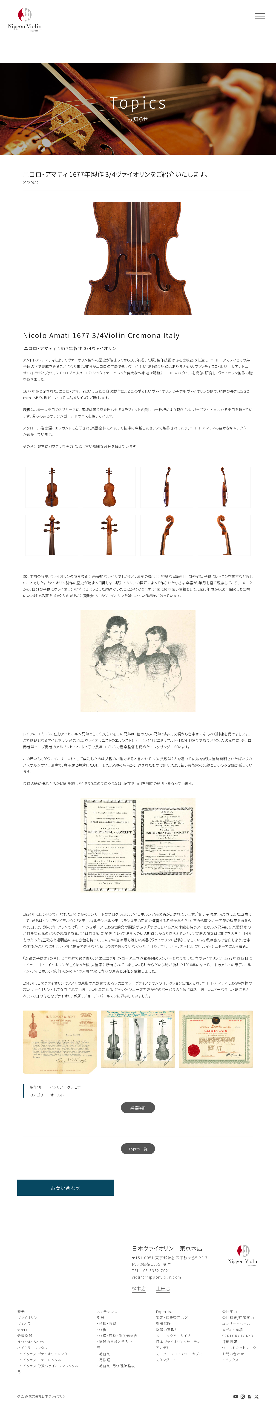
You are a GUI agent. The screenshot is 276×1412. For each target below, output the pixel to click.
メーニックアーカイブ (173, 1335)
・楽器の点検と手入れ (114, 1341)
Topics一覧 (138, 1149)
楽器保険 (163, 1323)
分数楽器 (24, 1335)
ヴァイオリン (27, 1317)
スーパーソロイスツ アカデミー (181, 1353)
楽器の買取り (167, 1329)
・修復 (102, 1329)
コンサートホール (236, 1323)
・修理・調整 (106, 1323)
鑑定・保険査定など (172, 1317)
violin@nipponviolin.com (156, 1277)
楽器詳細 (138, 1107)
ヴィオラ (24, 1323)
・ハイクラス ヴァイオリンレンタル (44, 1353)
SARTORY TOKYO (237, 1335)
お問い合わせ (65, 1187)
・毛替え (103, 1353)
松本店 (139, 1288)
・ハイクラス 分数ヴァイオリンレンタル (48, 1365)
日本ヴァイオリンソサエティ (178, 1341)
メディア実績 (232, 1329)
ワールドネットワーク (239, 1347)
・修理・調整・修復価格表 (117, 1335)
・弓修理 (103, 1359)
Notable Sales (30, 1341)
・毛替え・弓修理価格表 (116, 1365)
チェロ (22, 1329)
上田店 (163, 1288)
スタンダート (166, 1359)
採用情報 (229, 1341)
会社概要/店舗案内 (238, 1317)
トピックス (230, 1359)
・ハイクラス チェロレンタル (39, 1359)
